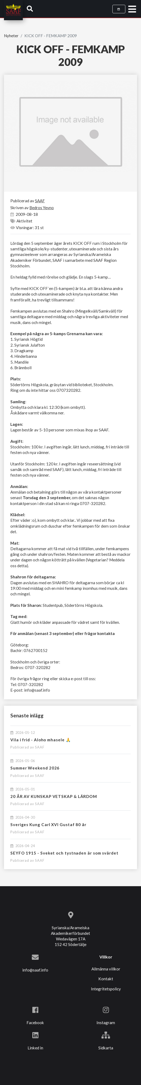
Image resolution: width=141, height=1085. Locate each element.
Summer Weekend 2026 (34, 768)
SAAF (40, 747)
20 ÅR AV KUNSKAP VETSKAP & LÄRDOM (53, 796)
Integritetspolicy (106, 988)
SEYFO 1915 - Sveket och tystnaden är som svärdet (64, 853)
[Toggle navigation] (132, 9)
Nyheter (11, 35)
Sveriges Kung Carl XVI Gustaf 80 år (48, 824)
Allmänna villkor (105, 968)
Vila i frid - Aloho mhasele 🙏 (40, 739)
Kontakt (105, 978)
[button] (30, 8)
